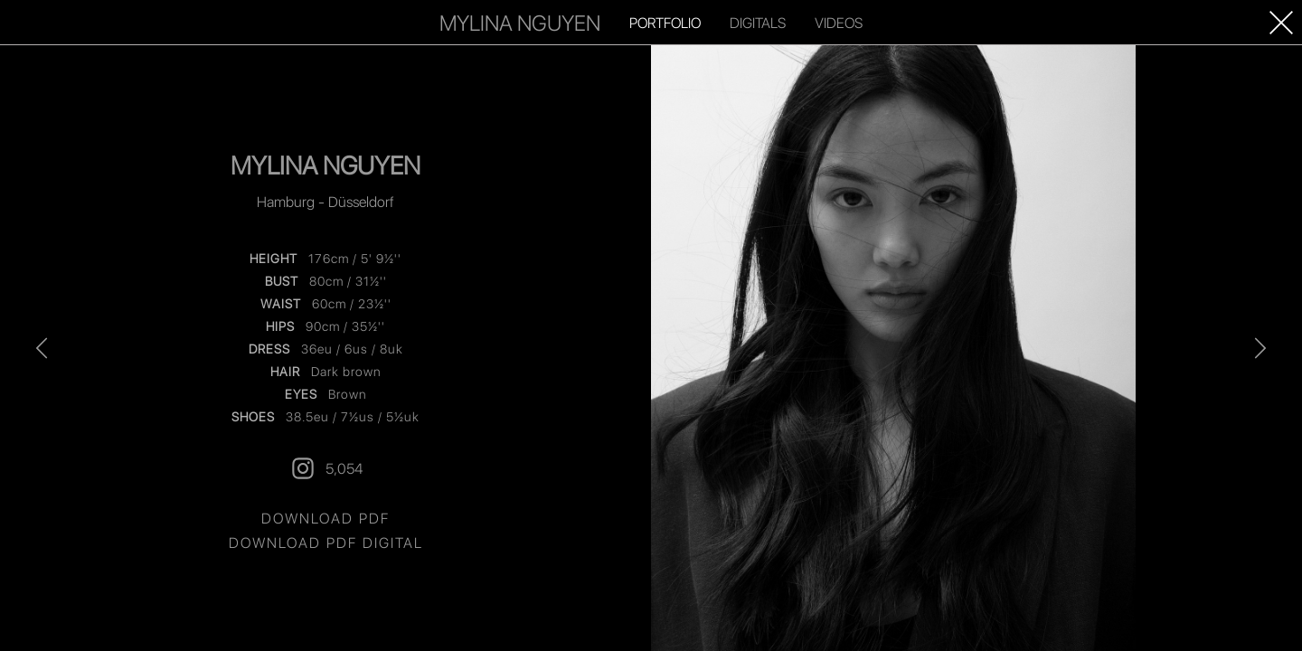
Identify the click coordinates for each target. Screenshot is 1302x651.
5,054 (326, 468)
